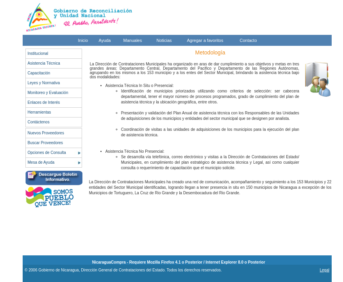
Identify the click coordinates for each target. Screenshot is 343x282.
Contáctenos (39, 122)
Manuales (132, 40)
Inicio (83, 40)
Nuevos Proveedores (46, 133)
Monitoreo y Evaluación (48, 92)
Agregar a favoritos (205, 40)
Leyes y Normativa (44, 83)
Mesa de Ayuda (41, 162)
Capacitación (39, 73)
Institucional (38, 53)
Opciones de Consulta (47, 152)
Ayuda (105, 40)
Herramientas (39, 112)
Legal (324, 270)
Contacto (248, 40)
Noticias (164, 40)
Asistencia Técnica (44, 63)
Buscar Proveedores (45, 143)
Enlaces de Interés (44, 102)
